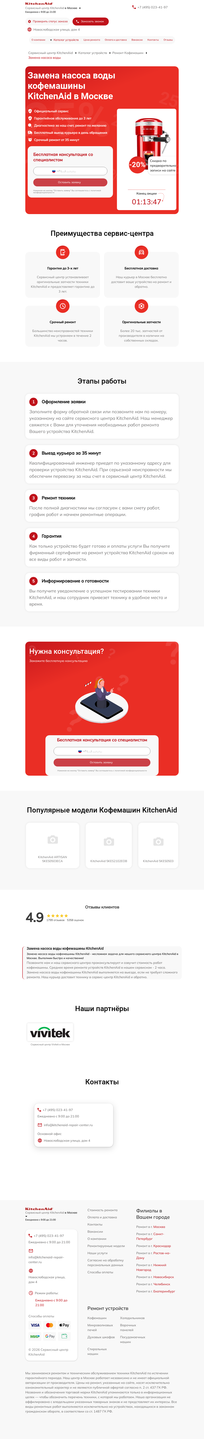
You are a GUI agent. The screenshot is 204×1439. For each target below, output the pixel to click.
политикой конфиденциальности (131, 770)
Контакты (153, 39)
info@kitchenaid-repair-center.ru (65, 1125)
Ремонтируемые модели (106, 1246)
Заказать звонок (90, 21)
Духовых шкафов (101, 1337)
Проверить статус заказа (48, 21)
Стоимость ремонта (102, 1210)
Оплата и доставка (116, 39)
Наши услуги (97, 1253)
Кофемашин (97, 1318)
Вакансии (137, 39)
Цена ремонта (91, 39)
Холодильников (132, 1318)
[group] (50, 1034)
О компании (38, 39)
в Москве (73, 8)
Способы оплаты (100, 1272)
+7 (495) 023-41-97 (152, 7)
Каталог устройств (66, 40)
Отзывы (168, 39)
